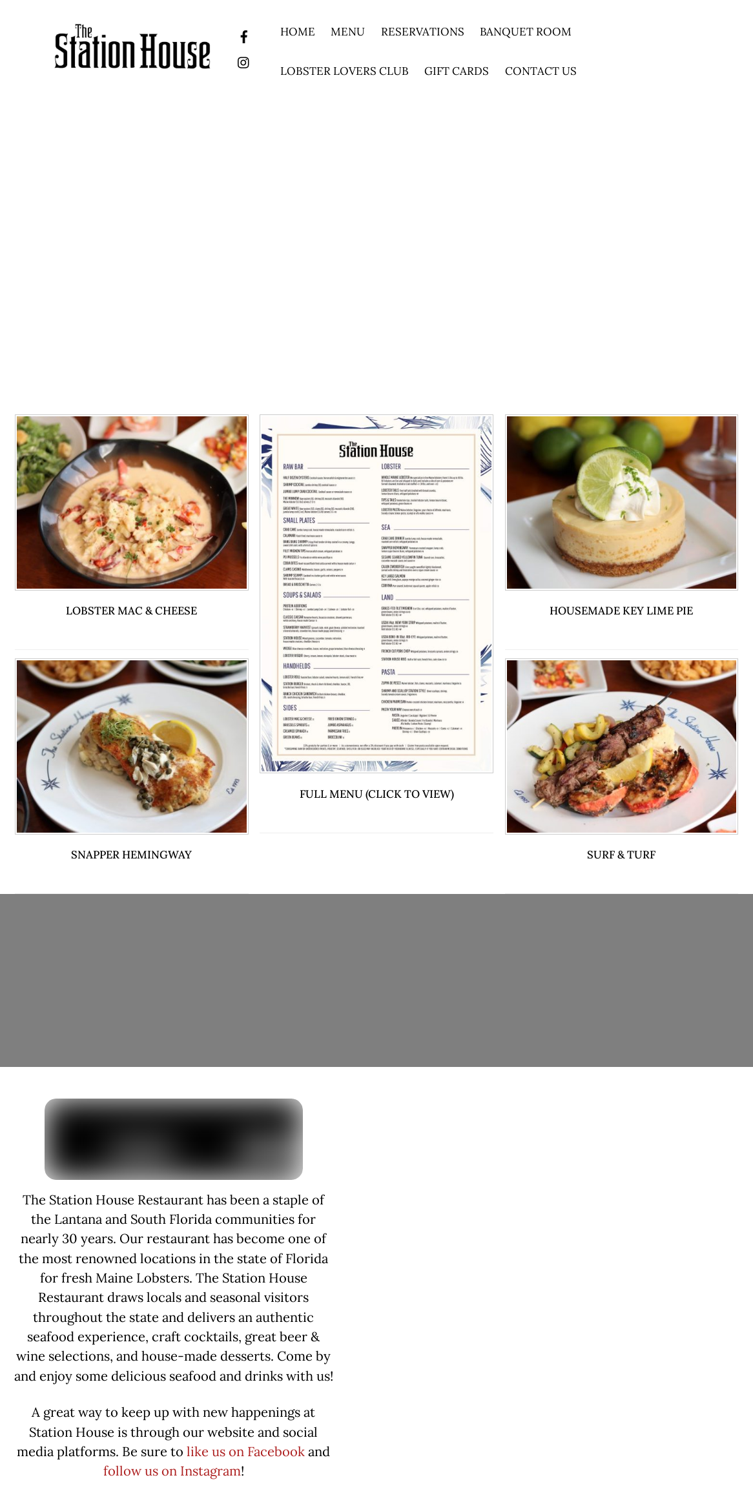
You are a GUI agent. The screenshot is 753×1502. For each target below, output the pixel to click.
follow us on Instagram (172, 1471)
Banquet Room (526, 32)
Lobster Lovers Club (344, 71)
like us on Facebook (246, 1451)
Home (297, 32)
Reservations (422, 32)
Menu (348, 32)
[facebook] (244, 35)
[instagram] (244, 61)
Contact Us (541, 71)
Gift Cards (456, 71)
